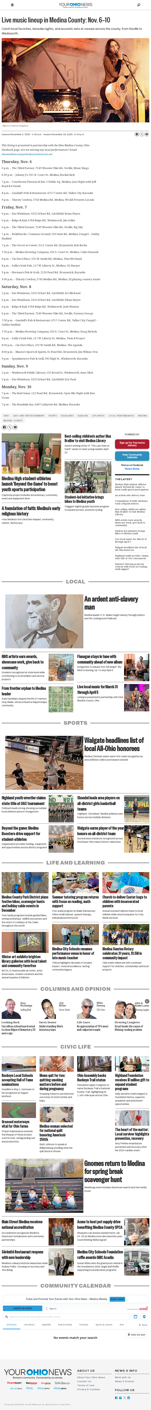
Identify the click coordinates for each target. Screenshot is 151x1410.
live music (98, 415)
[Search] (138, 5)
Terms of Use (85, 1385)
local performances (121, 415)
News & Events (124, 1381)
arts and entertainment (29, 415)
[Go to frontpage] (75, 5)
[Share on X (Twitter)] (141, 134)
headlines (67, 415)
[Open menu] (12, 5)
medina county (13, 420)
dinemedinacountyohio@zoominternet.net (27, 154)
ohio (6, 415)
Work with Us (123, 1377)
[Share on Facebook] (137, 134)
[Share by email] (146, 134)
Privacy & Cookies (88, 1389)
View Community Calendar (132, 456)
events (52, 415)
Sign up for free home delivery (132, 444)
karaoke (83, 415)
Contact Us (84, 1381)
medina (142, 415)
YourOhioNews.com (33, 1404)
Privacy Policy (64, 1404)
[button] (147, 1001)
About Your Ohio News (91, 1377)
